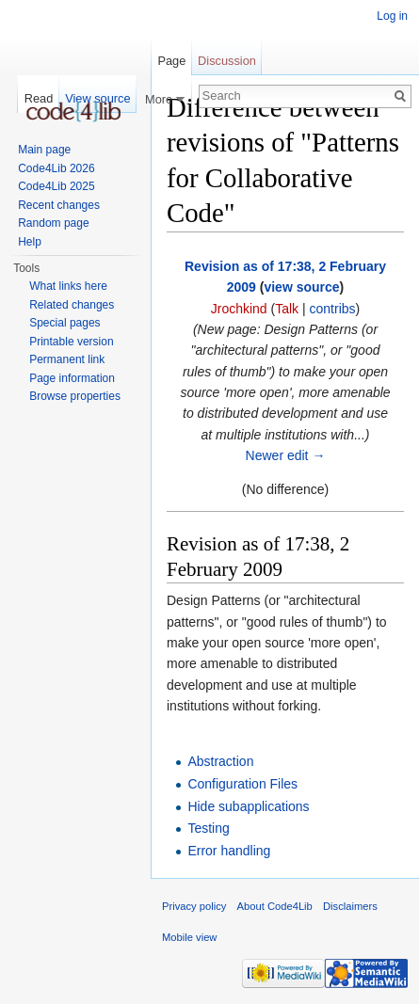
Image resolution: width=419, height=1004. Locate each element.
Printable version (71, 341)
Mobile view (189, 937)
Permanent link (67, 359)
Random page (53, 223)
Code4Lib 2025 (56, 186)
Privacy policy (194, 906)
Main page (44, 149)
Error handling (228, 850)
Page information (72, 378)
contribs (333, 308)
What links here (68, 286)
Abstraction (220, 761)
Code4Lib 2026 (56, 168)
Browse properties (75, 396)
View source (97, 98)
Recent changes (59, 205)
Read (39, 98)
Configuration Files (242, 783)
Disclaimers (350, 906)
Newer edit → (286, 455)
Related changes (71, 304)
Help (29, 241)
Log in (392, 16)
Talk (286, 308)
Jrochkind (239, 308)
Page (171, 61)
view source (301, 287)
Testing (208, 828)
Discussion (227, 61)
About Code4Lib (275, 906)
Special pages (64, 322)
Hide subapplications (248, 806)
